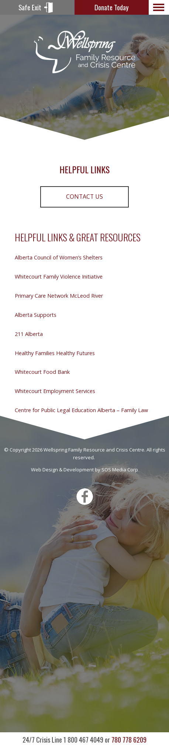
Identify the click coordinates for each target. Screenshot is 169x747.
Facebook (84, 496)
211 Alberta (29, 333)
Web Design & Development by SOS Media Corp (84, 469)
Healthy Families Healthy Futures (55, 353)
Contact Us (84, 196)
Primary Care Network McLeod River (59, 295)
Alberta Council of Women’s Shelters (59, 257)
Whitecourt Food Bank (42, 371)
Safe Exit (29, 7)
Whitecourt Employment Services (55, 390)
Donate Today (111, 7)
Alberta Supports (35, 314)
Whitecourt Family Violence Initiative (59, 276)
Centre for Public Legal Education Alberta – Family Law (81, 410)
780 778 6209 (84, 739)
